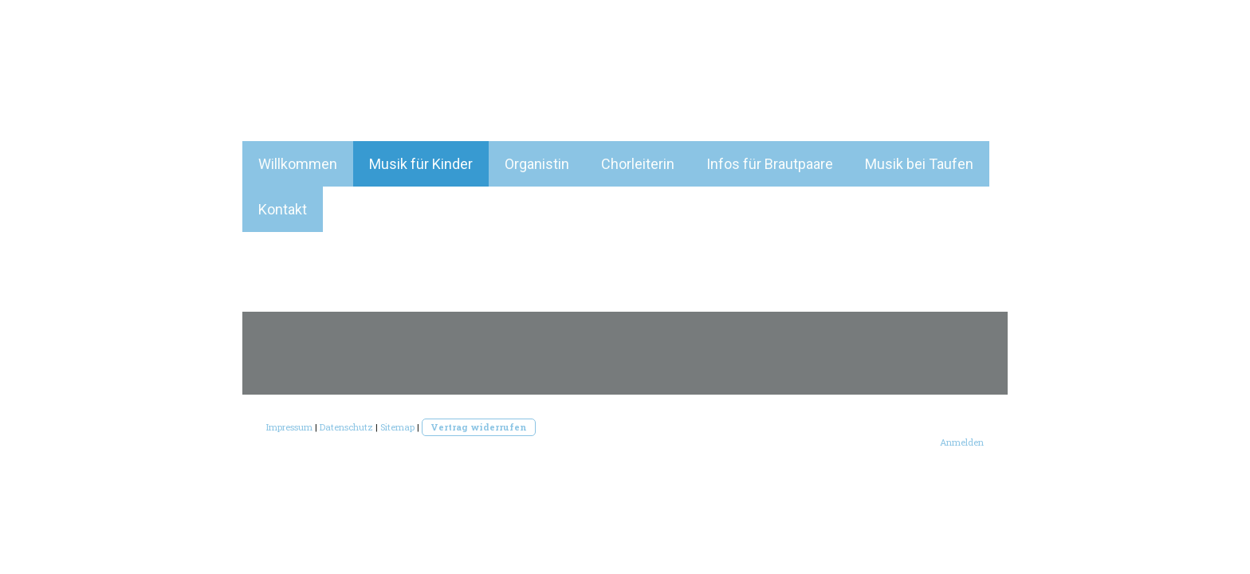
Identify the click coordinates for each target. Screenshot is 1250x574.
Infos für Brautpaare (769, 163)
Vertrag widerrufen (478, 427)
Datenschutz (346, 427)
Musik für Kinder (421, 163)
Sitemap (397, 427)
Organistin (537, 163)
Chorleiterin (637, 163)
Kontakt (282, 209)
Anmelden (962, 442)
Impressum (289, 427)
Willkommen (297, 163)
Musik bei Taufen (919, 163)
